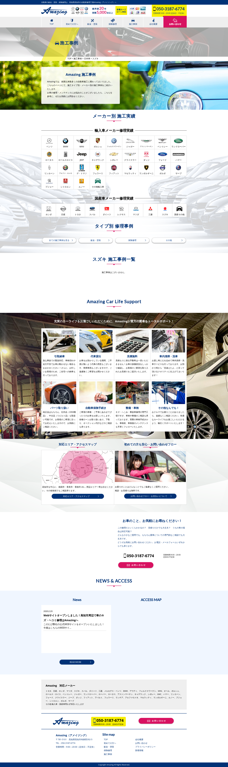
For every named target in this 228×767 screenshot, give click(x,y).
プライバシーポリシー (145, 746)
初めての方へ (110, 743)
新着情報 (139, 750)
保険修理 (108, 750)
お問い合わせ (141, 743)
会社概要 (139, 739)
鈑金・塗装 (109, 746)
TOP (106, 739)
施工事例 (108, 754)
